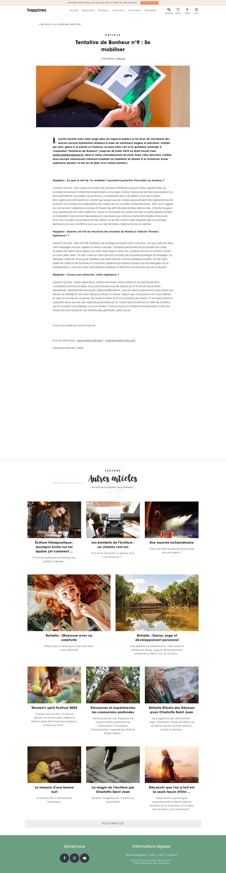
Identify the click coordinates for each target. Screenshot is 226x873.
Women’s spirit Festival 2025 (54, 708)
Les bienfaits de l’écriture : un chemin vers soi (113, 545)
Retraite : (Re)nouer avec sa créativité (69, 638)
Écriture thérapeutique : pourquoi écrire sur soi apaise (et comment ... (54, 547)
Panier (196, 11)
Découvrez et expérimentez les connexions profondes (113, 710)
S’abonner (118, 10)
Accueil (74, 10)
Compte (187, 11)
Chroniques (134, 10)
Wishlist (178, 11)
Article (113, 35)
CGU (152, 855)
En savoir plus (149, 3)
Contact (172, 855)
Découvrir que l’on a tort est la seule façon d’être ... (171, 790)
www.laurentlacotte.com (120, 341)
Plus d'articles (113, 823)
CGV (161, 855)
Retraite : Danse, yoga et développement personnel (157, 638)
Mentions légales (136, 855)
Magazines (88, 10)
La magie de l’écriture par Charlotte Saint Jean (113, 790)
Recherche (169, 11)
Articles (120, 59)
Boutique (103, 10)
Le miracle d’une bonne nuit (54, 790)
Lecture (113, 471)
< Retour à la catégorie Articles (60, 25)
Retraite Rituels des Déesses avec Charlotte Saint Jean (172, 710)
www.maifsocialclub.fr (68, 155)
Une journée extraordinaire (172, 542)
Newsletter (150, 10)
